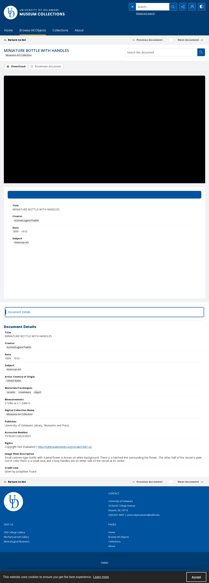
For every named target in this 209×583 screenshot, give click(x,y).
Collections (60, 30)
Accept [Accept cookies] (196, 577)
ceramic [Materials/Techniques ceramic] (11, 392)
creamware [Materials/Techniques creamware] (25, 392)
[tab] (104, 194)
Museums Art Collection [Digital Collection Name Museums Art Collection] (19, 414)
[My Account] (191, 6)
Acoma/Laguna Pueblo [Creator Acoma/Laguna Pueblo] (26, 220)
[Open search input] (172, 6)
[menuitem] (104, 562)
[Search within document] (201, 52)
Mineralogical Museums (16, 541)
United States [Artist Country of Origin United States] (14, 381)
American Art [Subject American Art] (21, 242)
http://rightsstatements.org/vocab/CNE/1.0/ (65, 447)
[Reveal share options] (182, 6)
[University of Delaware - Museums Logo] (34, 12)
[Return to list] (31, 39)
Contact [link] (113, 493)
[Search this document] (161, 52)
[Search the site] (144, 6)
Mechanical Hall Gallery (16, 537)
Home (8, 30)
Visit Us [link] (8, 524)
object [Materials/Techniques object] (37, 392)
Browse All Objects (32, 30)
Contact (104, 562)
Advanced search (137, 13)
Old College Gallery (14, 532)
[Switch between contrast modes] (201, 6)
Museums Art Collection (18, 55)
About (79, 30)
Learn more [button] (101, 577)
